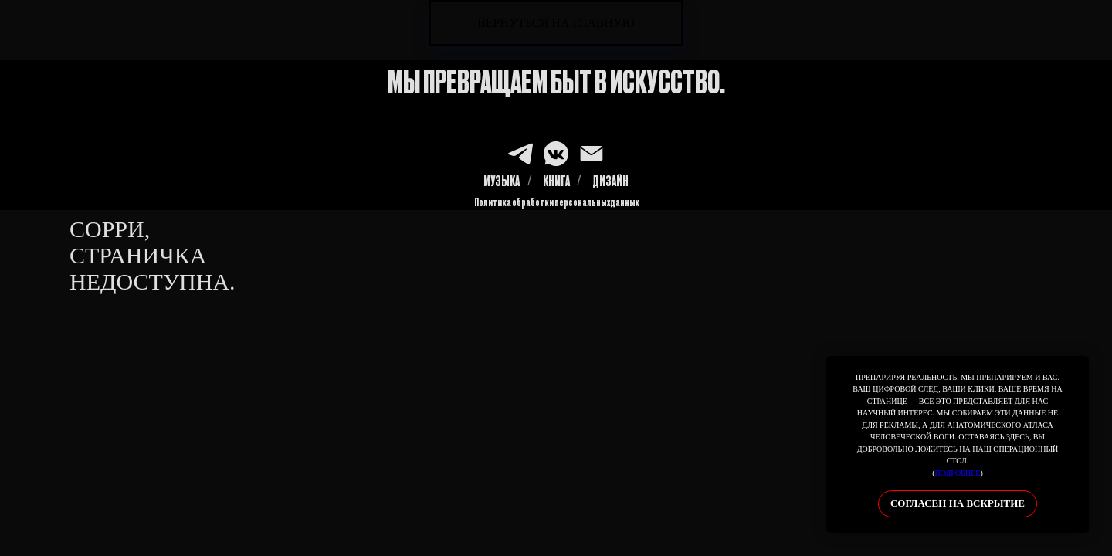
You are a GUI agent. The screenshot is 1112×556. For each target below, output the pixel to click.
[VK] (556, 153)
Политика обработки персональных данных (556, 201)
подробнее (958, 473)
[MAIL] (591, 153)
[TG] (520, 153)
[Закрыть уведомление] (1077, 367)
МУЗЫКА (501, 180)
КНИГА (556, 180)
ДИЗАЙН (610, 180)
